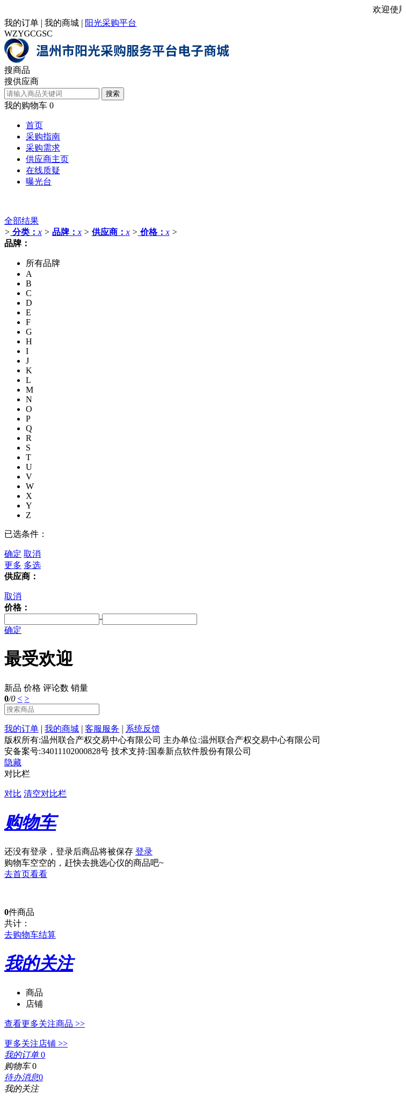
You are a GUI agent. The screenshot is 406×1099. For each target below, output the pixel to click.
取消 (32, 553)
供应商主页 (47, 159)
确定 (12, 553)
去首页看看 (25, 874)
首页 (34, 125)
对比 (12, 793)
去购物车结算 (30, 934)
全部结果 (21, 220)
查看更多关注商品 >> (44, 1023)
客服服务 (102, 728)
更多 (12, 565)
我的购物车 (25, 105)
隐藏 (12, 762)
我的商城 (62, 22)
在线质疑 (43, 170)
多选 (32, 565)
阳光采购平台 (110, 22)
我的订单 (21, 22)
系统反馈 (143, 728)
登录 (144, 851)
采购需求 (43, 147)
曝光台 (39, 181)
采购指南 (43, 136)
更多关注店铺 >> (36, 1043)
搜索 (113, 94)
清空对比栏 (45, 793)
